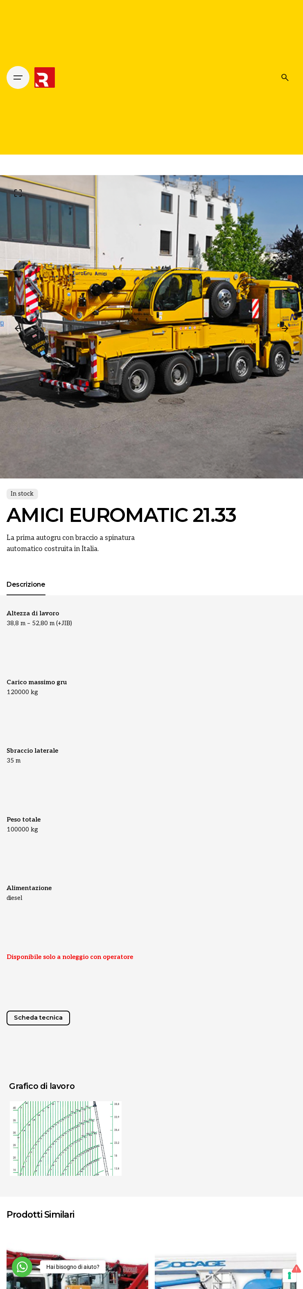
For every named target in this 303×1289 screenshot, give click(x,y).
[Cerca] (285, 77)
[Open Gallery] (18, 193)
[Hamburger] (18, 77)
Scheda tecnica (38, 1017)
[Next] (285, 328)
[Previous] (18, 328)
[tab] (26, 594)
